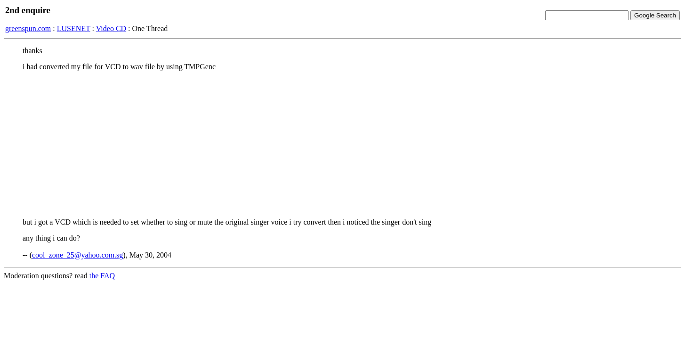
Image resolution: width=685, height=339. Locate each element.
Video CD (111, 28)
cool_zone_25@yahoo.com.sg (77, 255)
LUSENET (73, 28)
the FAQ (102, 276)
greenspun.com (28, 28)
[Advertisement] (342, 144)
